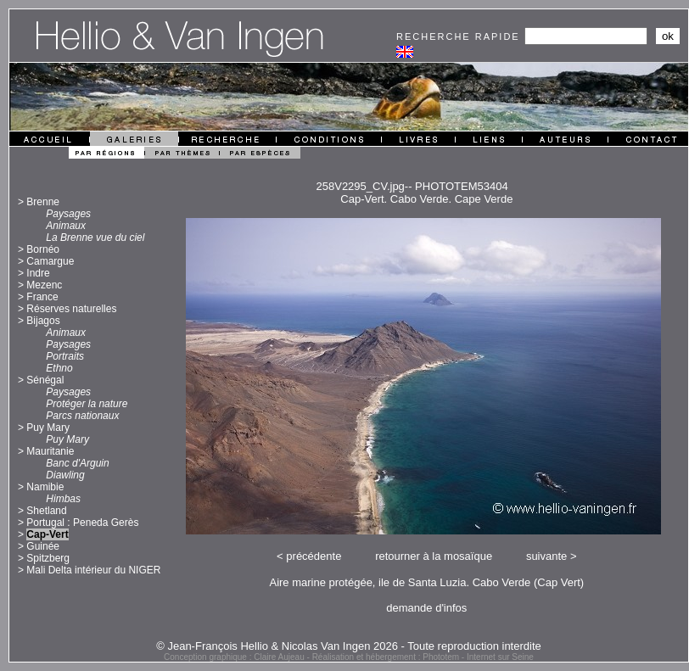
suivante (546, 556)
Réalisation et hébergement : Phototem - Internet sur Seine (423, 657)
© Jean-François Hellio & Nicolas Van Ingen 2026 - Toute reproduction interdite (348, 646)
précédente (313, 556)
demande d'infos (426, 607)
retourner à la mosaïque (433, 556)
